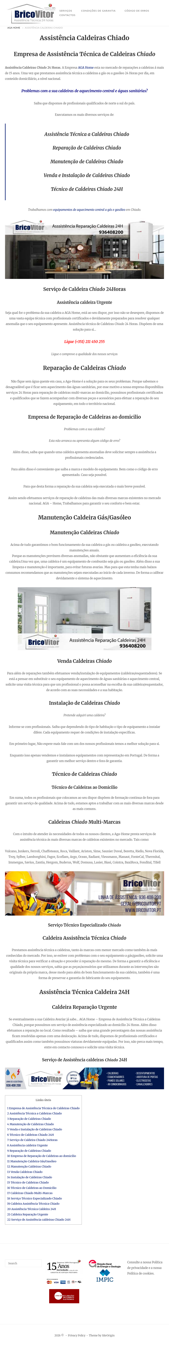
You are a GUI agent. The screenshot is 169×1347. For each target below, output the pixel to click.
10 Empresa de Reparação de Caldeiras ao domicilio (41, 1156)
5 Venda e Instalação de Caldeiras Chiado (34, 1129)
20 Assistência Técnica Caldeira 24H (31, 1209)
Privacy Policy (76, 1335)
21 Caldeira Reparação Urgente (27, 1214)
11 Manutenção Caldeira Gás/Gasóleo (31, 1161)
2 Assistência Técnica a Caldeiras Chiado (34, 1113)
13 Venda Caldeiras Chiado (24, 1172)
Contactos (67, 15)
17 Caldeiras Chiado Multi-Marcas (30, 1193)
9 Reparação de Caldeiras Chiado (29, 1151)
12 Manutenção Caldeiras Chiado (29, 1166)
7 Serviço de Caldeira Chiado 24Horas (32, 1140)
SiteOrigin (108, 1335)
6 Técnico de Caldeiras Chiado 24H (30, 1135)
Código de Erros (137, 10)
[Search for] (23, 1263)
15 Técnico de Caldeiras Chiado (28, 1182)
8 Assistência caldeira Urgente (27, 1145)
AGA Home (13, 27)
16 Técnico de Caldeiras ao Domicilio (31, 1188)
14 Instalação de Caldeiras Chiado (29, 1177)
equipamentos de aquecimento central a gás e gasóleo (89, 210)
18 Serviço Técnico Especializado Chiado (34, 1198)
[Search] (37, 1261)
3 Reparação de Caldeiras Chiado (29, 1119)
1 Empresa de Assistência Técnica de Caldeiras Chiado (43, 1108)
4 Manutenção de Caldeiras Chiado (30, 1124)
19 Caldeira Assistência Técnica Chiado (33, 1203)
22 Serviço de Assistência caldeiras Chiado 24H (38, 1219)
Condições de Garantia (98, 10)
